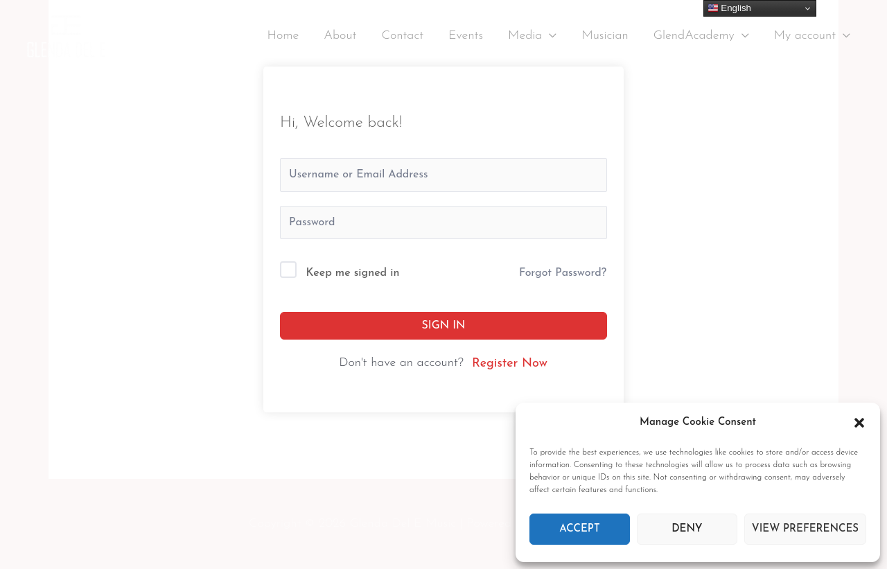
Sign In (444, 325)
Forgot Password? (562, 273)
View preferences (805, 529)
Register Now (509, 363)
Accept (579, 529)
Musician (604, 35)
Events (465, 35)
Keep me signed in (353, 273)
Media (525, 35)
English (729, 8)
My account (805, 35)
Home (283, 35)
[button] (859, 423)
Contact (402, 35)
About (340, 35)
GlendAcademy (694, 35)
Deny (686, 529)
